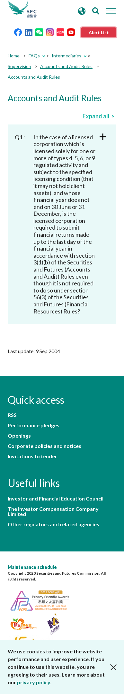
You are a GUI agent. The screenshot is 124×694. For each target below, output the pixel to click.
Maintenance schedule (32, 567)
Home (14, 55)
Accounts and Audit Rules (66, 66)
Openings (19, 435)
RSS (12, 415)
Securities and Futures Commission (22, 9)
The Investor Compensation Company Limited (53, 511)
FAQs (34, 55)
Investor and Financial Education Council (55, 498)
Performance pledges (33, 425)
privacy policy (33, 682)
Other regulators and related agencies (53, 524)
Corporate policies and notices (44, 446)
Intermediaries (66, 55)
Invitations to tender (32, 456)
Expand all (96, 116)
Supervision (19, 66)
